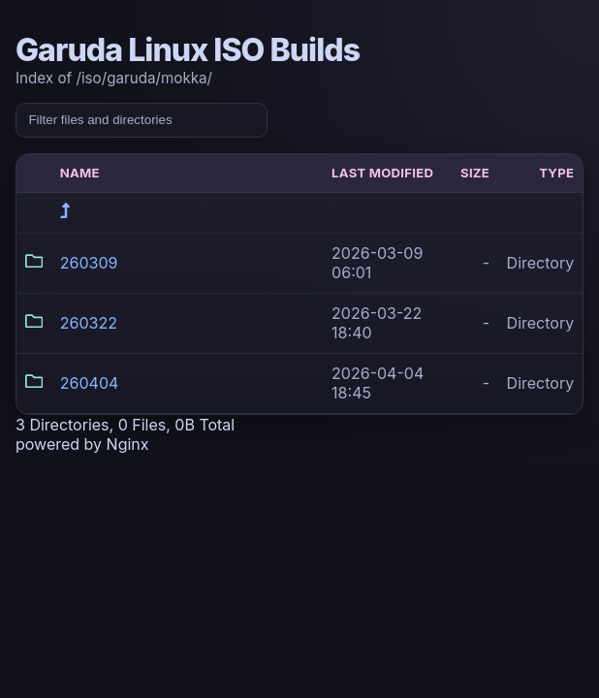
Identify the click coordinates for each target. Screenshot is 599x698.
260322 (88, 323)
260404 (89, 383)
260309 (89, 262)
